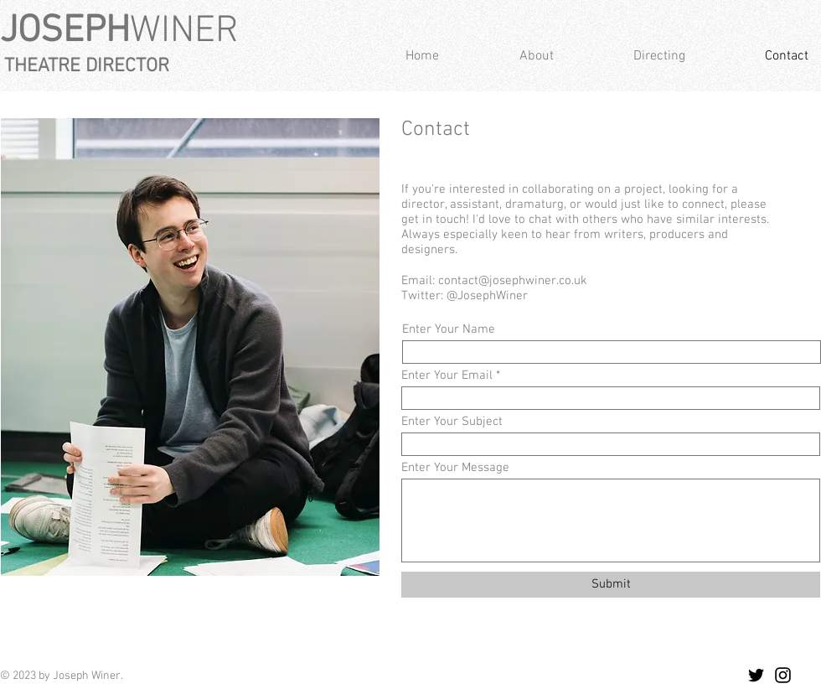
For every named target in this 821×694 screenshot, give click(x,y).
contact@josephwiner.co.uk (512, 280)
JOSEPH (65, 31)
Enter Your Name (448, 330)
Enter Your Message (455, 468)
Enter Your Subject (452, 422)
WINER (184, 31)
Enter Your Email (447, 376)
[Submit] (610, 585)
